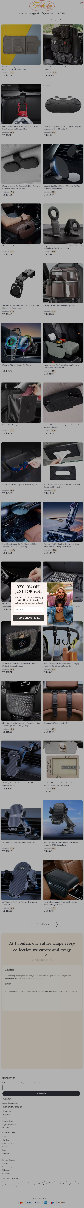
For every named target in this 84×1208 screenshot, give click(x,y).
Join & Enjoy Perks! (29, 617)
